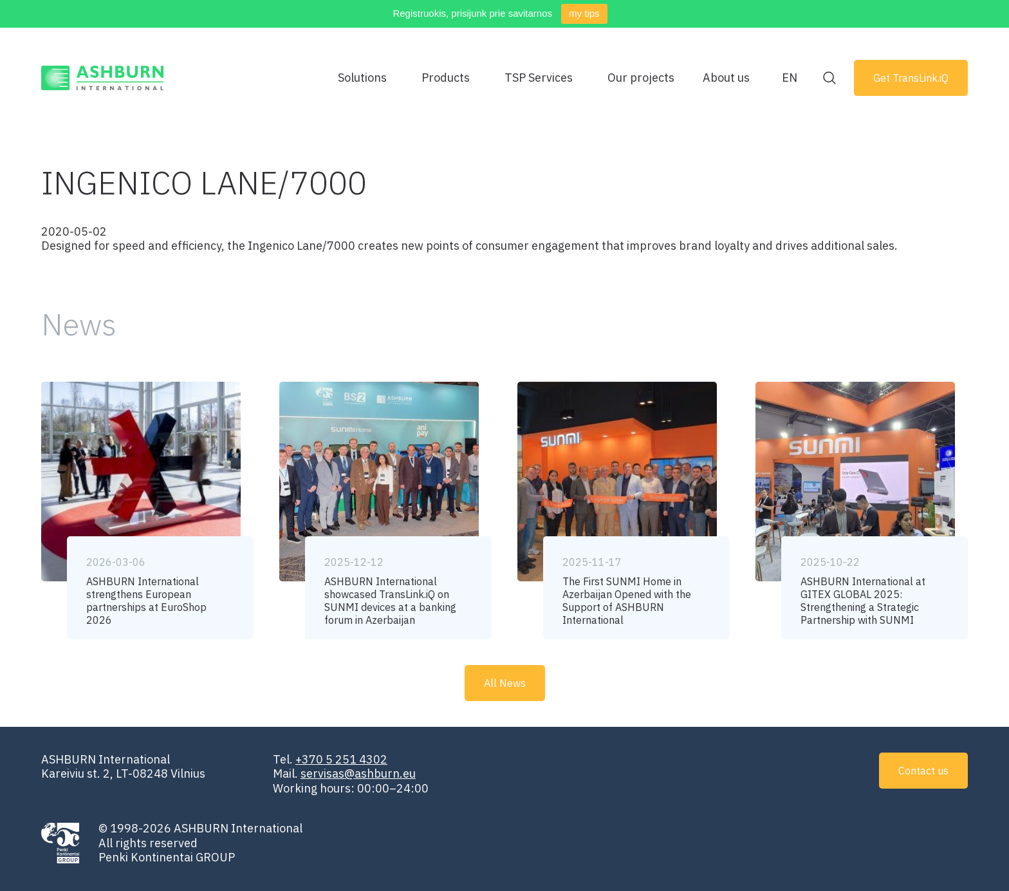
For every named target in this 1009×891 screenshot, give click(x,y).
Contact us (923, 770)
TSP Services (538, 77)
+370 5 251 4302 (341, 759)
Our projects (640, 77)
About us (726, 77)
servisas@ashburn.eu (358, 773)
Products (445, 77)
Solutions (362, 77)
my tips (584, 13)
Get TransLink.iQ (911, 77)
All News (505, 683)
